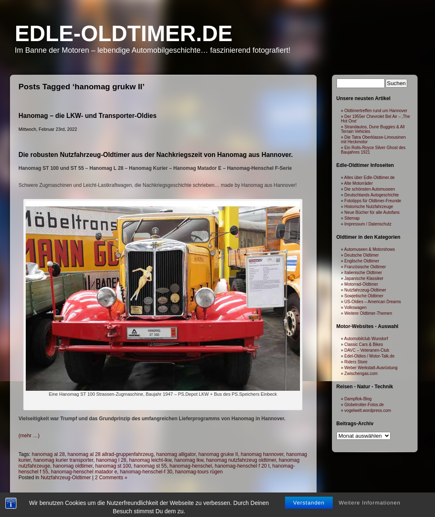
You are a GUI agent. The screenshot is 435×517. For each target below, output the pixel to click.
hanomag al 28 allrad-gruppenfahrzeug (111, 454)
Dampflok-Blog (358, 399)
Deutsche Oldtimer (361, 255)
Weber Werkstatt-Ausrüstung (371, 367)
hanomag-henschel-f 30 (146, 472)
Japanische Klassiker (363, 278)
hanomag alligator (176, 454)
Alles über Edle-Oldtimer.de (369, 177)
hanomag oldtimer (72, 466)
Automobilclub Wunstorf (366, 338)
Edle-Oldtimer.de (124, 33)
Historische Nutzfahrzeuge (368, 206)
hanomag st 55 (150, 466)
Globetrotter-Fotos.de (364, 404)
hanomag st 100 (113, 466)
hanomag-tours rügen (199, 472)
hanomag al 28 (48, 454)
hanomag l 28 (111, 460)
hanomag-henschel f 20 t (242, 466)
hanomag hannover (262, 454)
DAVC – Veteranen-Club (366, 350)
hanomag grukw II (218, 454)
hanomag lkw (188, 460)
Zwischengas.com (361, 373)
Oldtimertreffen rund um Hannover (376, 110)
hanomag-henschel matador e (84, 472)
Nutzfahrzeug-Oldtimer (66, 477)
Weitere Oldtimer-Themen (368, 313)
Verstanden (309, 510)
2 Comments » (111, 477)
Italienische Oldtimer (363, 272)
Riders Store (356, 362)
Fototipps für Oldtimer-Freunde (372, 200)
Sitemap (352, 218)
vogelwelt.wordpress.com (367, 410)
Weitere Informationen (370, 510)
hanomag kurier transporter (63, 460)
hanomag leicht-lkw (150, 460)
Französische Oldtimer (365, 267)
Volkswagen (355, 307)
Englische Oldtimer (361, 261)
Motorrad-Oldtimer (361, 284)
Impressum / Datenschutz (367, 224)
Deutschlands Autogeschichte (371, 195)
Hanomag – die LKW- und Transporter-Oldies (88, 115)
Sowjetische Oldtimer (363, 296)
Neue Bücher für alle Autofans (372, 212)
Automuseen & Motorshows (369, 249)
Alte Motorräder (358, 183)
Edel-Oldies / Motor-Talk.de (369, 356)
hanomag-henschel (191, 466)
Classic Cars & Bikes (363, 344)
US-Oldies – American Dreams (372, 301)
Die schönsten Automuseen (369, 189)
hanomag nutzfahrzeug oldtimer (241, 460)
